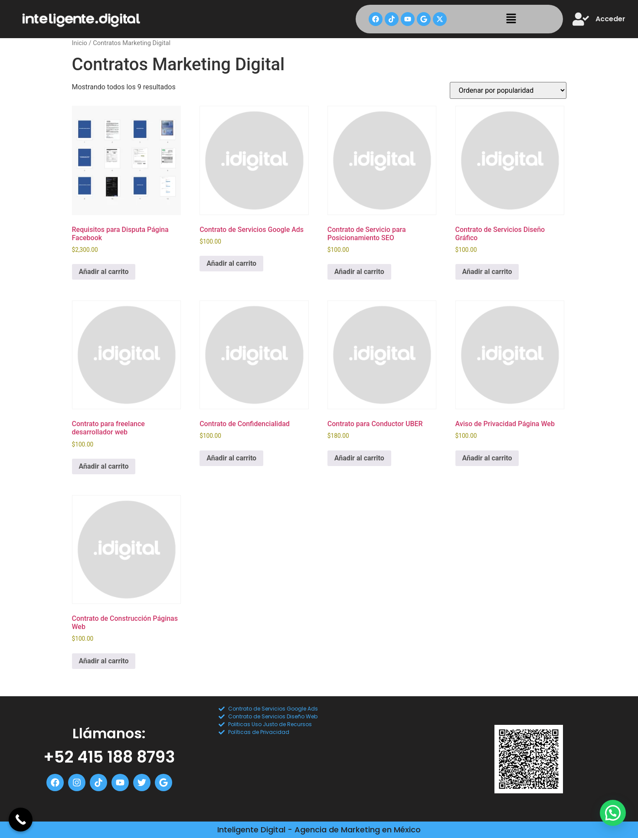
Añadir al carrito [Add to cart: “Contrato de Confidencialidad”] (231, 458)
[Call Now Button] (21, 819)
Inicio (79, 43)
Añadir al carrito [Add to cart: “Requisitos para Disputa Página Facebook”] (104, 271)
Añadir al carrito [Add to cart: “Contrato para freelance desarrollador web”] (104, 466)
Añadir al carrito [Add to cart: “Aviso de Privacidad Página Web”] (487, 458)
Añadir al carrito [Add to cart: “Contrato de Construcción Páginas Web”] (104, 661)
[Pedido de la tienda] (508, 90)
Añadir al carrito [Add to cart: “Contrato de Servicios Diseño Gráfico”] (487, 271)
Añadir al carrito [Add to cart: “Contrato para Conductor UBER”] (359, 458)
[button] (511, 19)
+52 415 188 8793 (109, 757)
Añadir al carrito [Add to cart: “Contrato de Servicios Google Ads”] (231, 263)
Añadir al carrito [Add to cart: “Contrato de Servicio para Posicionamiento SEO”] (359, 271)
